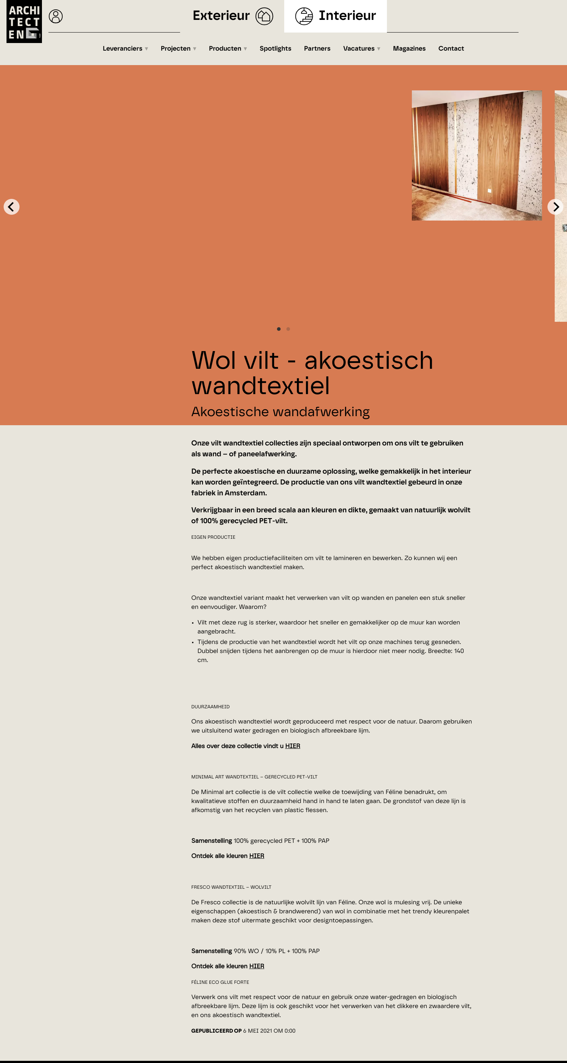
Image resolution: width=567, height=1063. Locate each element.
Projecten (176, 49)
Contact (451, 49)
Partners (317, 49)
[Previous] (12, 207)
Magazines (409, 49)
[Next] (555, 207)
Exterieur (221, 16)
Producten (225, 49)
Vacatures (359, 49)
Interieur (347, 16)
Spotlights (275, 49)
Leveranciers (122, 49)
